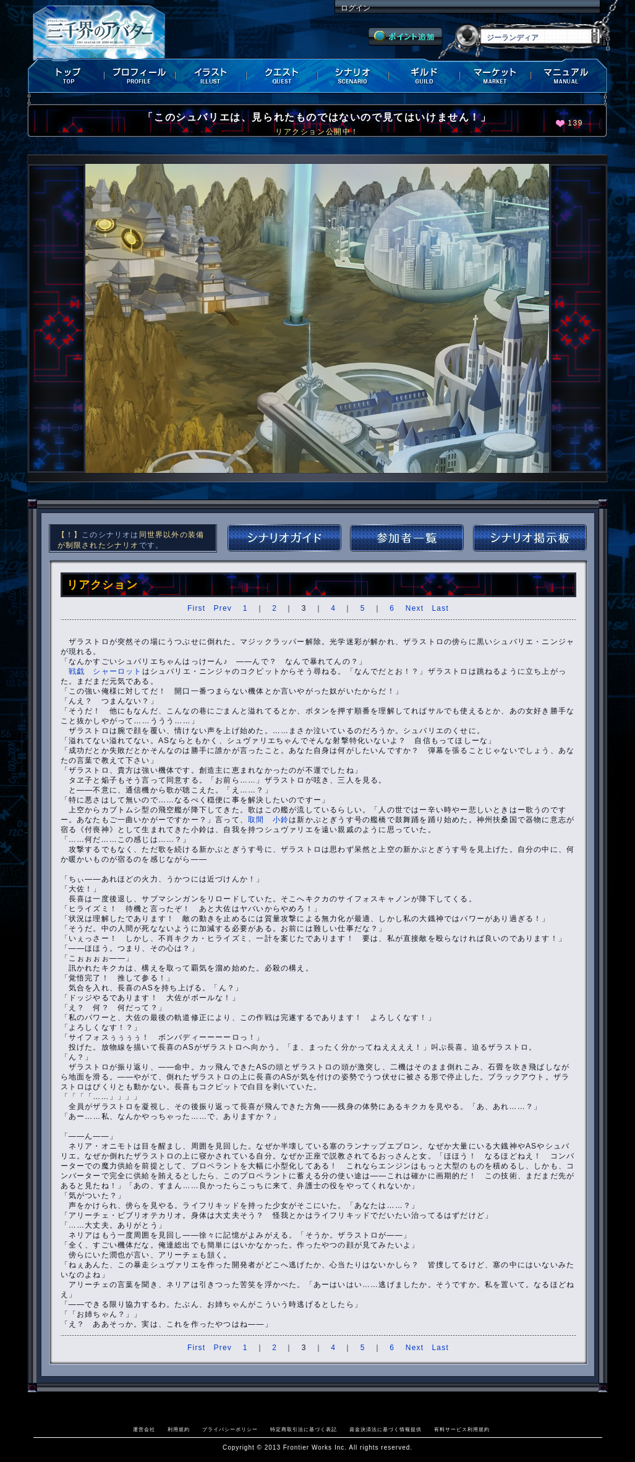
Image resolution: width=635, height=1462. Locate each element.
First (196, 608)
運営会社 (144, 1429)
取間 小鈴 (268, 819)
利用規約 (179, 1429)
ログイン (355, 8)
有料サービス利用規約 (462, 1429)
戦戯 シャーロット (105, 671)
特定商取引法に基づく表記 (303, 1429)
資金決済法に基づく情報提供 (385, 1429)
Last (440, 608)
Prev (223, 608)
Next (415, 608)
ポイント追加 (405, 36)
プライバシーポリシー (230, 1429)
